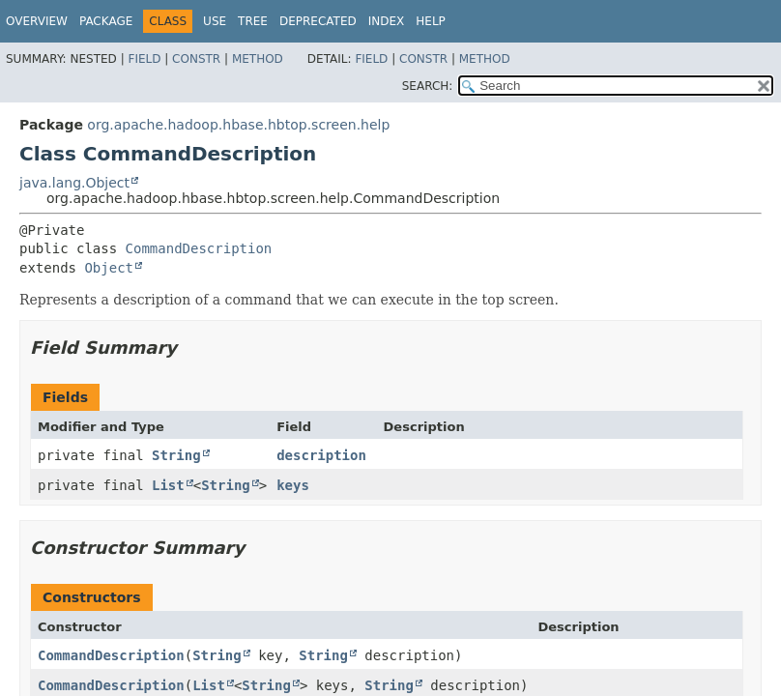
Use (214, 21)
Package (105, 21)
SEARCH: (427, 86)
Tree (253, 21)
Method (257, 59)
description (321, 455)
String (176, 455)
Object (108, 268)
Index (386, 21)
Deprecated (318, 21)
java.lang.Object (74, 182)
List (168, 485)
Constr (196, 59)
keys (292, 485)
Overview (37, 21)
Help (431, 21)
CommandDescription (199, 248)
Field (144, 59)
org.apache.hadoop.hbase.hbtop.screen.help (238, 124)
